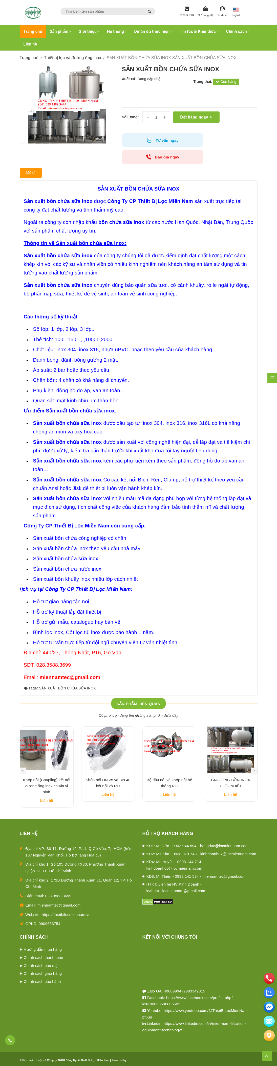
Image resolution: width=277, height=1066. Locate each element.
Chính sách (238, 31)
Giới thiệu (89, 31)
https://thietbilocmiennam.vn (66, 902)
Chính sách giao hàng (43, 961)
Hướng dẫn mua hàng (43, 937)
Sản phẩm (60, 31)
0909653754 (49, 911)
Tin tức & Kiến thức (199, 31)
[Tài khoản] (222, 11)
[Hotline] (187, 11)
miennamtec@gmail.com (58, 892)
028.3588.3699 (58, 883)
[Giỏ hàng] (205, 11)
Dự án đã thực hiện (153, 31)
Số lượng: (130, 117)
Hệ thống (117, 31)
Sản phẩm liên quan (138, 687)
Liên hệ (30, 44)
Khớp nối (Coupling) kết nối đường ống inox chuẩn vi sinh (46, 773)
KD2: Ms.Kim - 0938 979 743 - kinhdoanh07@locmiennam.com (201, 841)
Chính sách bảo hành (42, 969)
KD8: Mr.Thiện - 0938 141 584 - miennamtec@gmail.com (196, 864)
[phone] (269, 978)
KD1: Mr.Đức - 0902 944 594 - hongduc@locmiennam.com (197, 833)
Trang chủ (33, 31)
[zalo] (269, 992)
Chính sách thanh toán (43, 945)
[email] (269, 1007)
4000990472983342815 (184, 978)
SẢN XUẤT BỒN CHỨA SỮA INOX (67, 671)
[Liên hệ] (269, 1035)
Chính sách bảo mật (41, 953)
